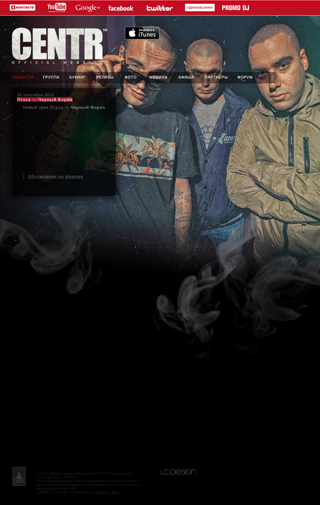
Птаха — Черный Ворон (44, 99)
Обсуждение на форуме (55, 176)
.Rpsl (115, 492)
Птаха (56, 107)
